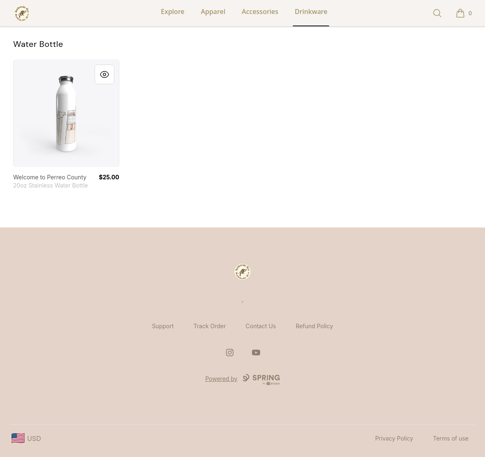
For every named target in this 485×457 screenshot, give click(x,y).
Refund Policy (314, 325)
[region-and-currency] (26, 438)
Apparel (213, 11)
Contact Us (261, 325)
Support (163, 325)
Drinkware (311, 11)
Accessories (260, 11)
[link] (66, 113)
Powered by (242, 379)
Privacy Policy (394, 438)
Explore (172, 11)
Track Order (209, 325)
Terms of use (451, 438)
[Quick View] (104, 74)
